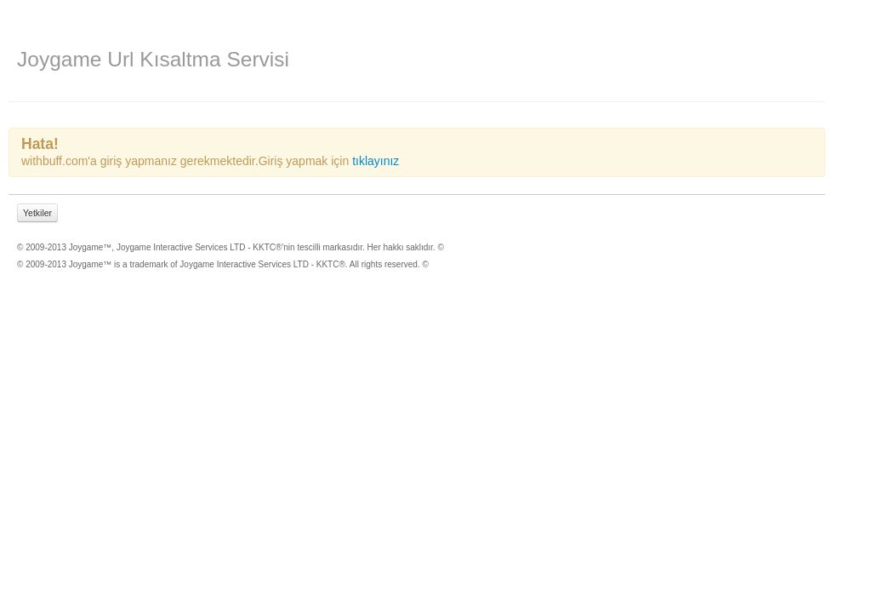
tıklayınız (375, 161)
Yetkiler (37, 213)
